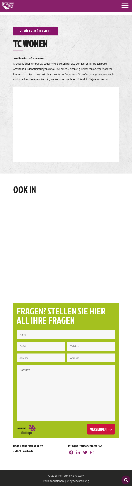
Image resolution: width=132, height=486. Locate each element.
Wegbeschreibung (78, 481)
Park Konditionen (53, 481)
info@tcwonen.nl (97, 79)
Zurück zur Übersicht (35, 31)
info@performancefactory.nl (85, 446)
